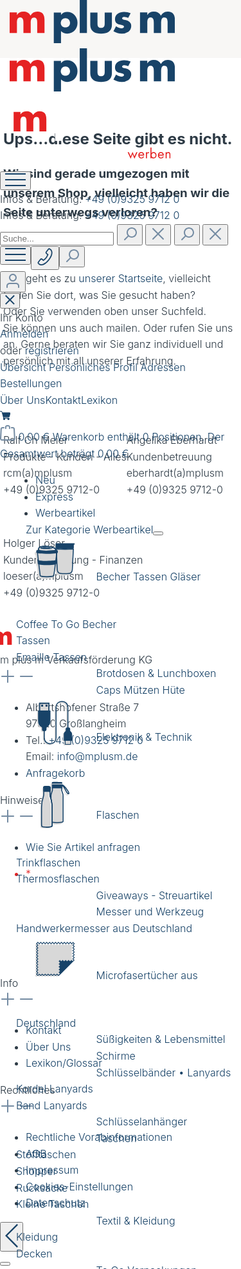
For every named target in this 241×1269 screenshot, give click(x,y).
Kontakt (63, 400)
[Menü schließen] (158, 533)
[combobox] (57, 238)
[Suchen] (130, 234)
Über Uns (22, 400)
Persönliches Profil (95, 367)
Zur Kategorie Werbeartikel (89, 529)
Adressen (163, 367)
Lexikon (99, 400)
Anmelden (24, 333)
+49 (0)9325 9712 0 (132, 199)
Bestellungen (31, 383)
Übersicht (24, 367)
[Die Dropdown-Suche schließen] (215, 234)
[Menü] (15, 255)
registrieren (52, 350)
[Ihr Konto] (13, 281)
